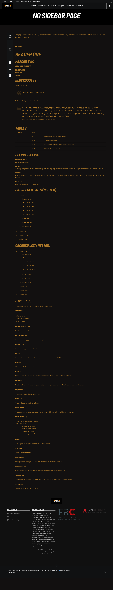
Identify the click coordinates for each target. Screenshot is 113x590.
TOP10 (54, 6)
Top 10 (16, 1)
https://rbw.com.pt (15, 526)
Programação (44, 6)
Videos (4, 1)
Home (34, 6)
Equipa (62, 6)
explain (30, 197)
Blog (10, 1)
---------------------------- (16, 529)
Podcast (71, 6)
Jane (18, 149)
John (18, 153)
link (31, 344)
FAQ (55, 319)
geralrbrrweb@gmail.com (17, 532)
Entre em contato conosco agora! (30, 1)
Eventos (80, 6)
